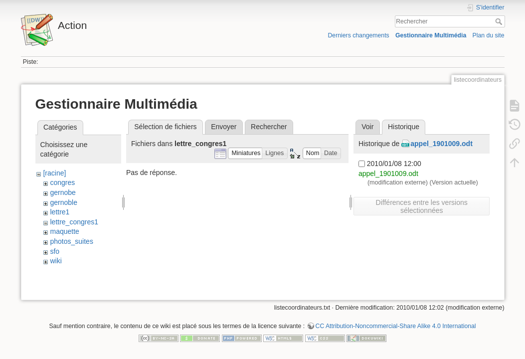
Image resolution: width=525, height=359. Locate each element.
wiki (55, 261)
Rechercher (500, 21)
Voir (367, 127)
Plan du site (488, 35)
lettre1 (59, 212)
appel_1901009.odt (441, 144)
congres (62, 182)
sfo (54, 251)
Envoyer (223, 127)
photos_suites (71, 241)
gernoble (63, 202)
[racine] (54, 173)
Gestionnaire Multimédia (430, 35)
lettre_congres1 (74, 222)
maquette (64, 231)
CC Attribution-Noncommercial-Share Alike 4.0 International (396, 326)
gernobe (62, 192)
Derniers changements (358, 35)
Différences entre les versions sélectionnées (422, 206)
